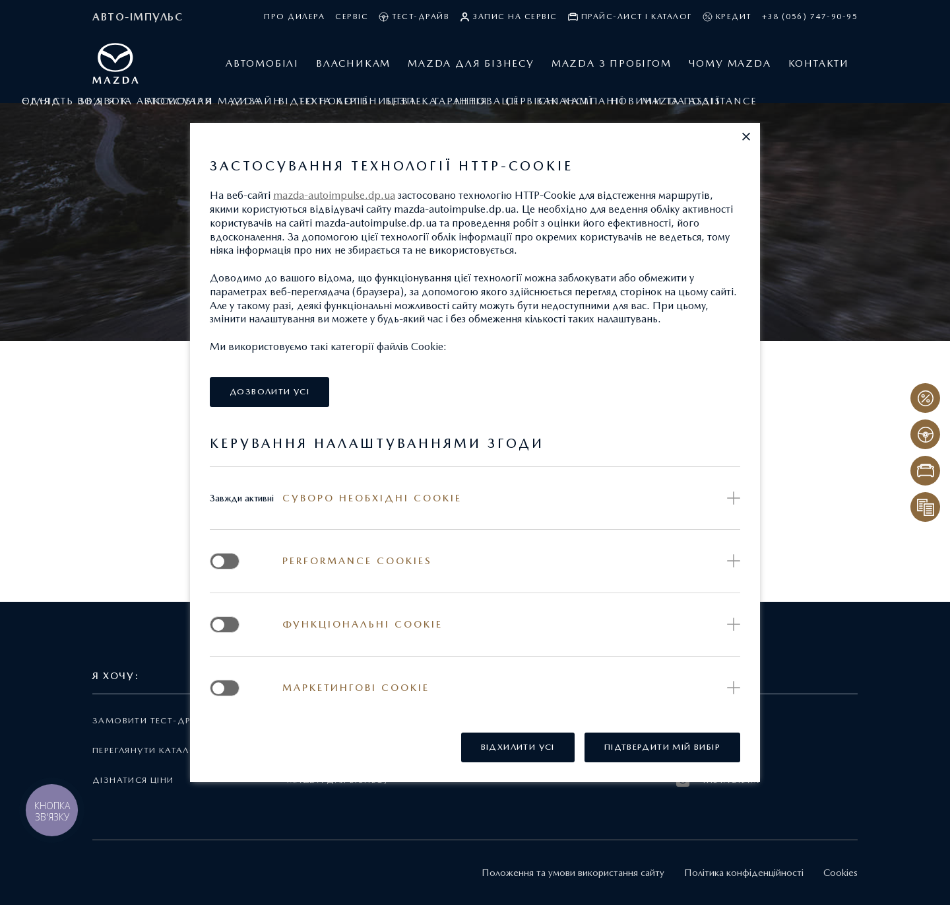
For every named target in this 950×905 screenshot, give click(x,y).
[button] (746, 137)
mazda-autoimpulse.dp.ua (334, 195)
